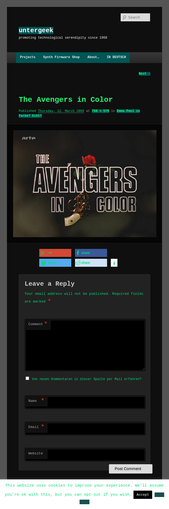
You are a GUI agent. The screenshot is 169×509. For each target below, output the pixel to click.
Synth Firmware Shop (61, 57)
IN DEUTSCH (116, 57)
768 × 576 (100, 111)
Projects (28, 57)
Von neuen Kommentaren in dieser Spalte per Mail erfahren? (86, 378)
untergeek (36, 30)
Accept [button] (143, 494)
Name (36, 400)
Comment (38, 324)
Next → (144, 73)
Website (35, 452)
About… (93, 57)
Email (36, 426)
